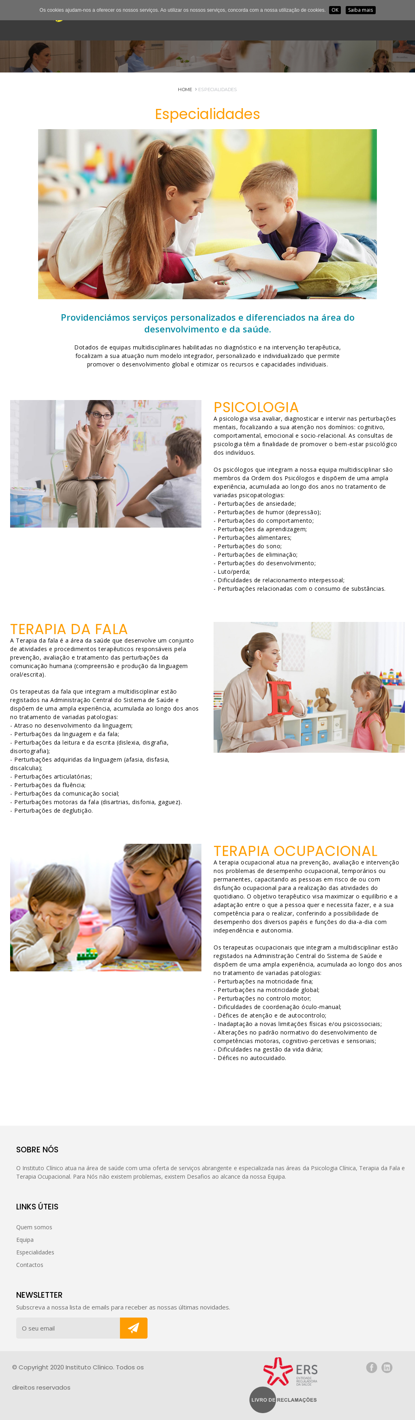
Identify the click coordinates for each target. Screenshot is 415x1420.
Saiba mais (360, 9)
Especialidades (216, 89)
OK (335, 9)
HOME (185, 89)
